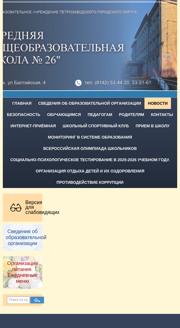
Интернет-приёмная (33, 126)
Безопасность (23, 114)
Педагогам (100, 114)
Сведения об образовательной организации (89, 103)
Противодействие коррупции (89, 182)
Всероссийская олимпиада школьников (90, 148)
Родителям (131, 114)
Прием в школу (153, 126)
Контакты (162, 114)
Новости (158, 103)
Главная (22, 103)
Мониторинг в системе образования (90, 137)
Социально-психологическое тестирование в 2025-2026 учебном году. (90, 160)
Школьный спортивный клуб (96, 126)
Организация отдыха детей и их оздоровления (90, 171)
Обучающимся (64, 114)
